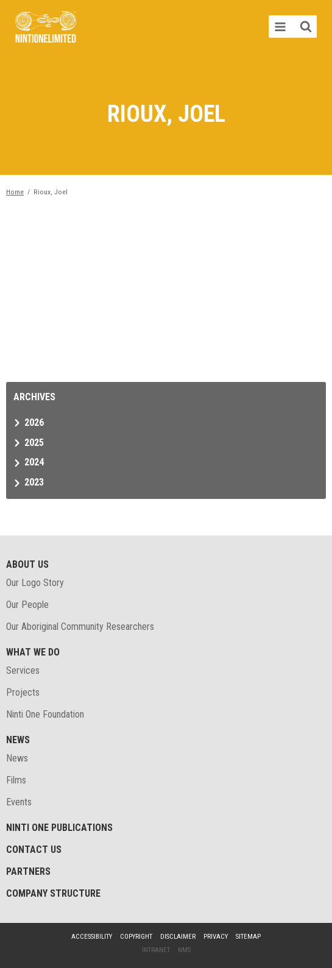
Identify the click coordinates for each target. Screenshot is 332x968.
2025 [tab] (34, 442)
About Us (27, 564)
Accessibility (91, 937)
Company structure (53, 893)
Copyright (136, 937)
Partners (28, 871)
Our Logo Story (35, 582)
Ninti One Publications (59, 827)
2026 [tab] (34, 422)
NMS (184, 950)
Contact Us (34, 849)
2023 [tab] (34, 482)
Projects (23, 692)
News (18, 740)
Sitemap (248, 937)
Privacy (215, 937)
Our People (27, 604)
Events (19, 802)
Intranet (156, 950)
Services (23, 670)
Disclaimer (178, 937)
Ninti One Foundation (45, 714)
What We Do (33, 652)
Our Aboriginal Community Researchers (80, 626)
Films (16, 780)
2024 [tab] (34, 462)
